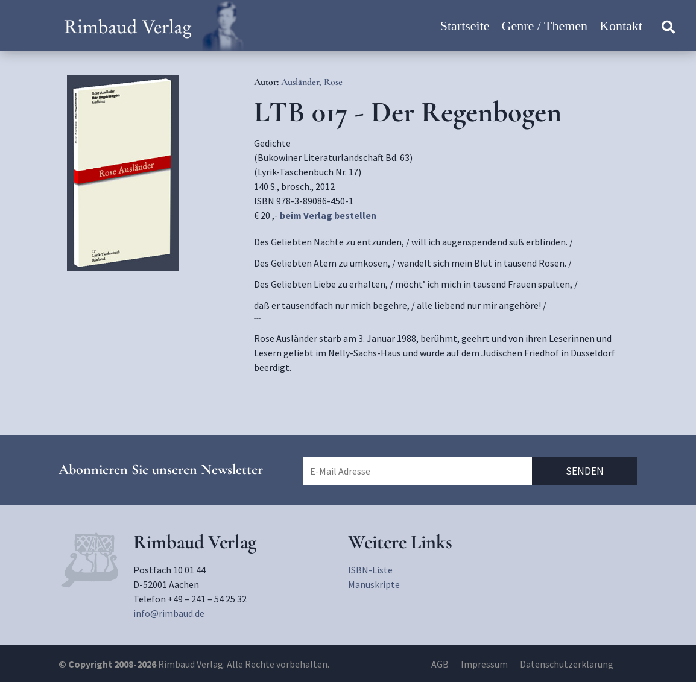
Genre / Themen (545, 25)
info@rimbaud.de (168, 613)
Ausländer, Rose (312, 82)
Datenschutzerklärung (566, 664)
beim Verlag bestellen (328, 215)
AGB (440, 664)
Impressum (484, 664)
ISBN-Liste (370, 570)
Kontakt (621, 25)
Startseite (465, 25)
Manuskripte (374, 584)
